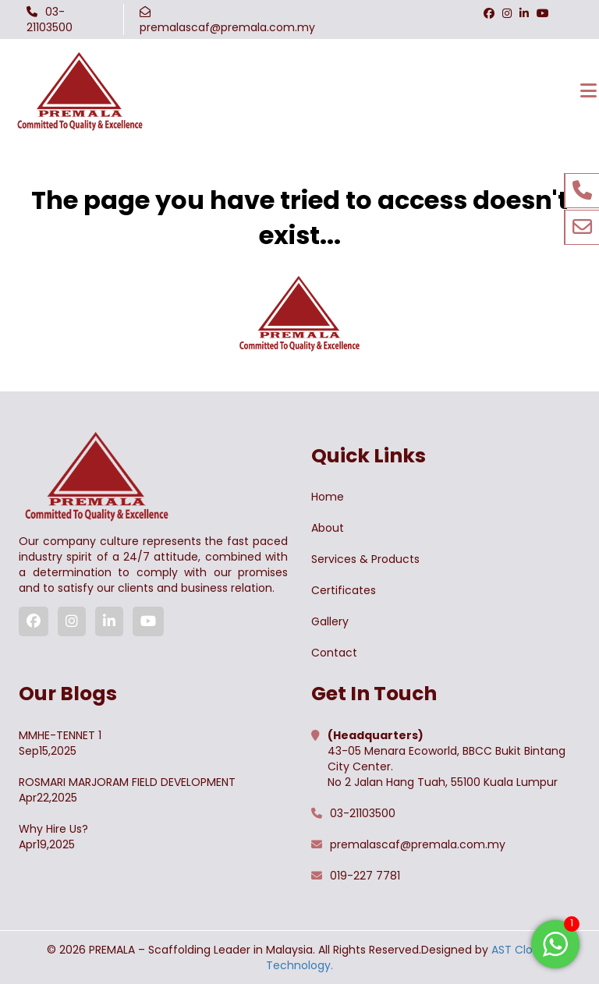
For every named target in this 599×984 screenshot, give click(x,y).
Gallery (330, 621)
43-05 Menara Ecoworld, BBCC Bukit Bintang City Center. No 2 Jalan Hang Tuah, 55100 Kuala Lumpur (446, 758)
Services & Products (365, 559)
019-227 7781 (365, 875)
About (327, 528)
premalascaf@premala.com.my (227, 27)
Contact (334, 652)
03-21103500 (50, 19)
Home (327, 496)
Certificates (343, 590)
